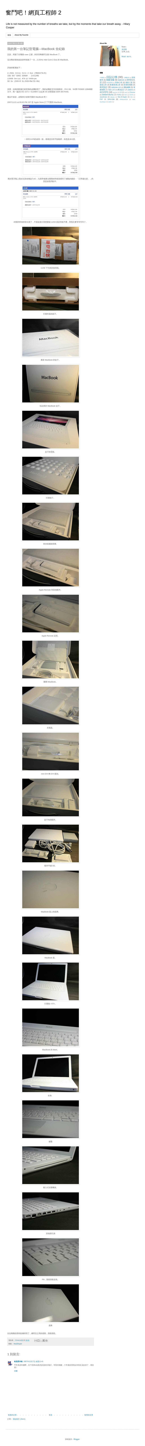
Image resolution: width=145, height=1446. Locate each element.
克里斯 (124, 49)
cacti (125, 92)
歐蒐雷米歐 (18, 1361)
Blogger (76, 1439)
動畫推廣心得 (115, 85)
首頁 (9, 35)
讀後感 (130, 90)
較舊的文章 (89, 1415)
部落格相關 (128, 85)
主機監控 (126, 77)
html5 (131, 94)
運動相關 (126, 87)
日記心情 (111, 77)
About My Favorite (21, 35)
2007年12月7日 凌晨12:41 (33, 1361)
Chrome (132, 92)
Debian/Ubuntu (107, 95)
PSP (101, 99)
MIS (131, 97)
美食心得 (118, 83)
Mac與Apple (18, 1344)
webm (110, 102)
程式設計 (104, 87)
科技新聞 (110, 82)
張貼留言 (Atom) (19, 1419)
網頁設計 (121, 90)
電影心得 (111, 90)
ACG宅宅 (104, 92)
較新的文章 (12, 1415)
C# (121, 92)
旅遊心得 (103, 85)
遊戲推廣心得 (116, 87)
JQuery (112, 97)
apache (115, 92)
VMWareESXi (124, 99)
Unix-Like (111, 99)
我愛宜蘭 (110, 80)
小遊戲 (102, 77)
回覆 (16, 1371)
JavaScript (103, 97)
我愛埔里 (121, 80)
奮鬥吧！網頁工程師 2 (33, 12)
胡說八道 (129, 83)
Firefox (119, 94)
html (125, 94)
